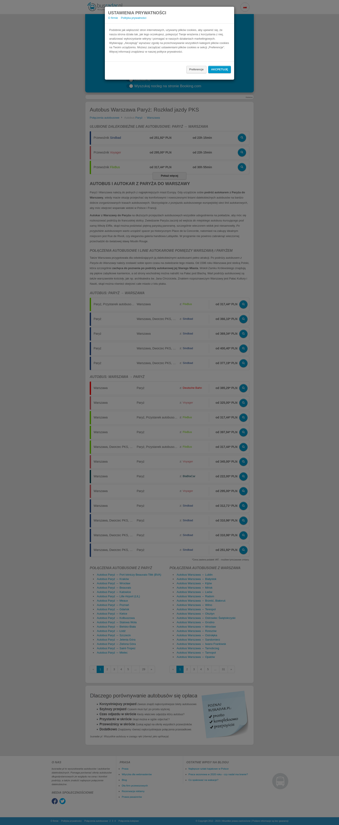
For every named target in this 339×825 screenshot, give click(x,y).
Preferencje (196, 69)
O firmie (113, 17)
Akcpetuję (219, 69)
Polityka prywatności (133, 17)
